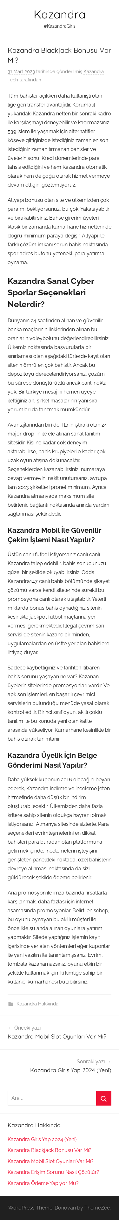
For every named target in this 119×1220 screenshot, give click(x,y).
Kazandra (60, 14)
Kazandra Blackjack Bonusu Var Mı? (49, 1150)
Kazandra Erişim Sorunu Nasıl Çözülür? (53, 1172)
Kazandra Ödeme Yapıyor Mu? (43, 1183)
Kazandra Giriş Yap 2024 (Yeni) (42, 1139)
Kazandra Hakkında (37, 1004)
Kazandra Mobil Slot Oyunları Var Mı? (51, 1161)
